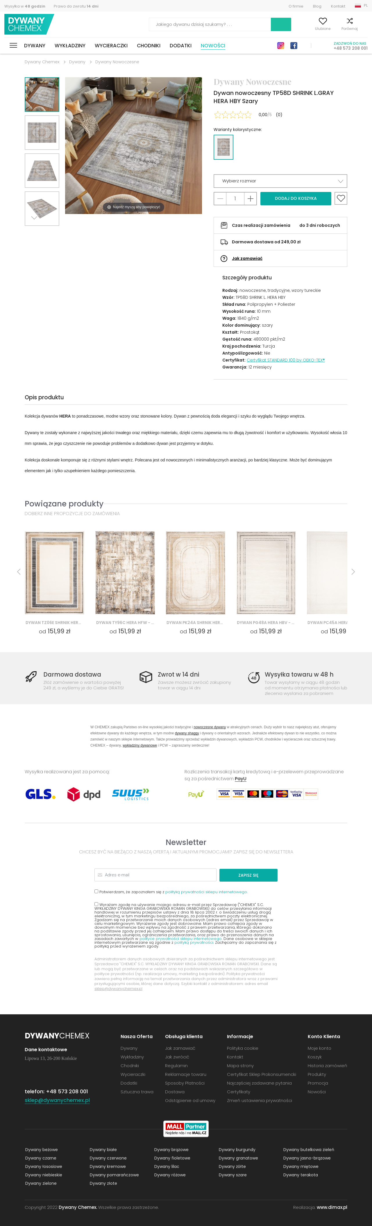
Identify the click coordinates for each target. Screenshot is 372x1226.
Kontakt (338, 6)
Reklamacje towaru (185, 1074)
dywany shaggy (187, 733)
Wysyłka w (24, 6)
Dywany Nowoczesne (117, 62)
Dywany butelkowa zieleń (308, 1149)
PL (366, 5)
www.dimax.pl (332, 1207)
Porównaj (336, 28)
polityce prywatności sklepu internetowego (181, 938)
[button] (280, 181)
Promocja (318, 1083)
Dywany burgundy (236, 1149)
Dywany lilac (166, 1166)
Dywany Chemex (30, 24)
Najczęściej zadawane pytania (259, 1083)
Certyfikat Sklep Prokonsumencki (261, 1074)
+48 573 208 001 (351, 48)
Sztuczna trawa (137, 1091)
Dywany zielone (40, 1183)
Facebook (293, 45)
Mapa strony (240, 1065)
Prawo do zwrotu (76, 6)
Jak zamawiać (247, 258)
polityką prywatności (193, 942)
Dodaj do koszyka (296, 198)
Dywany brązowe (171, 1149)
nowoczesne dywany (210, 727)
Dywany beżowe (41, 1149)
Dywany (34, 45)
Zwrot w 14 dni (179, 674)
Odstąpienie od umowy (190, 1100)
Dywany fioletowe (172, 1158)
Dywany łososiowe (43, 1166)
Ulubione (309, 28)
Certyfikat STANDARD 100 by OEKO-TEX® (286, 360)
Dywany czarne (40, 1158)
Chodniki (148, 45)
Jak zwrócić (177, 1057)
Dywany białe (102, 1149)
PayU (240, 778)
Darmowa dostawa (73, 674)
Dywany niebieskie (43, 1175)
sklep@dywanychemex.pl (118, 988)
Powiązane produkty (64, 503)
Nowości (213, 45)
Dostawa (175, 1091)
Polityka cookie (242, 1048)
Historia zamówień (327, 1065)
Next (35, 233)
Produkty (317, 1074)
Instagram (280, 45)
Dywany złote (103, 1183)
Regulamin (176, 1065)
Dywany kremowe (107, 1166)
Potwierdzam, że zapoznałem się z (171, 891)
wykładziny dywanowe (140, 745)
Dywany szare (232, 1175)
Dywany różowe (169, 1175)
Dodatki (181, 45)
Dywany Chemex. (78, 1207)
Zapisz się (255, 875)
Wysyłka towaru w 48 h (300, 674)
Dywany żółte (231, 1166)
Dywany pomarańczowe (113, 1175)
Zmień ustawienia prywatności (259, 1100)
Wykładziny (70, 45)
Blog (317, 6)
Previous (48, 233)
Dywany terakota (300, 1175)
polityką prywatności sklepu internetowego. (206, 891)
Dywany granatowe (237, 1158)
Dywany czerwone (107, 1158)
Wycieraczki (111, 45)
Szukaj (248, 24)
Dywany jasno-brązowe (306, 1158)
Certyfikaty (238, 1091)
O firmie (296, 6)
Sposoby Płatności (185, 1083)
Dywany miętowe (300, 1166)
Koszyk (362, 28)
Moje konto (281, 28)
